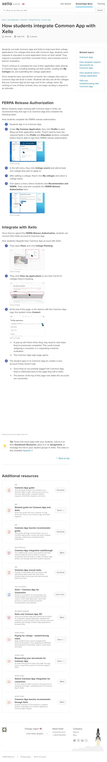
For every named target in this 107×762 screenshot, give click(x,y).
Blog (74, 735)
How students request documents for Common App (90, 65)
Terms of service (40, 757)
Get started (65, 3)
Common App (46, 20)
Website (76, 732)
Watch (62, 553)
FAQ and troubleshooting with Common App (89, 83)
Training (101, 3)
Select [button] (60, 510)
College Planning (34, 20)
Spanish (27, 450)
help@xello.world (59, 732)
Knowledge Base (84, 3)
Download (60, 490)
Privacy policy (26, 757)
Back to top (62, 458)
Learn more (60, 594)
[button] (100, 10)
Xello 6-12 (24, 20)
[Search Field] (53, 10)
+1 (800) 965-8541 (59, 735)
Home (4, 20)
